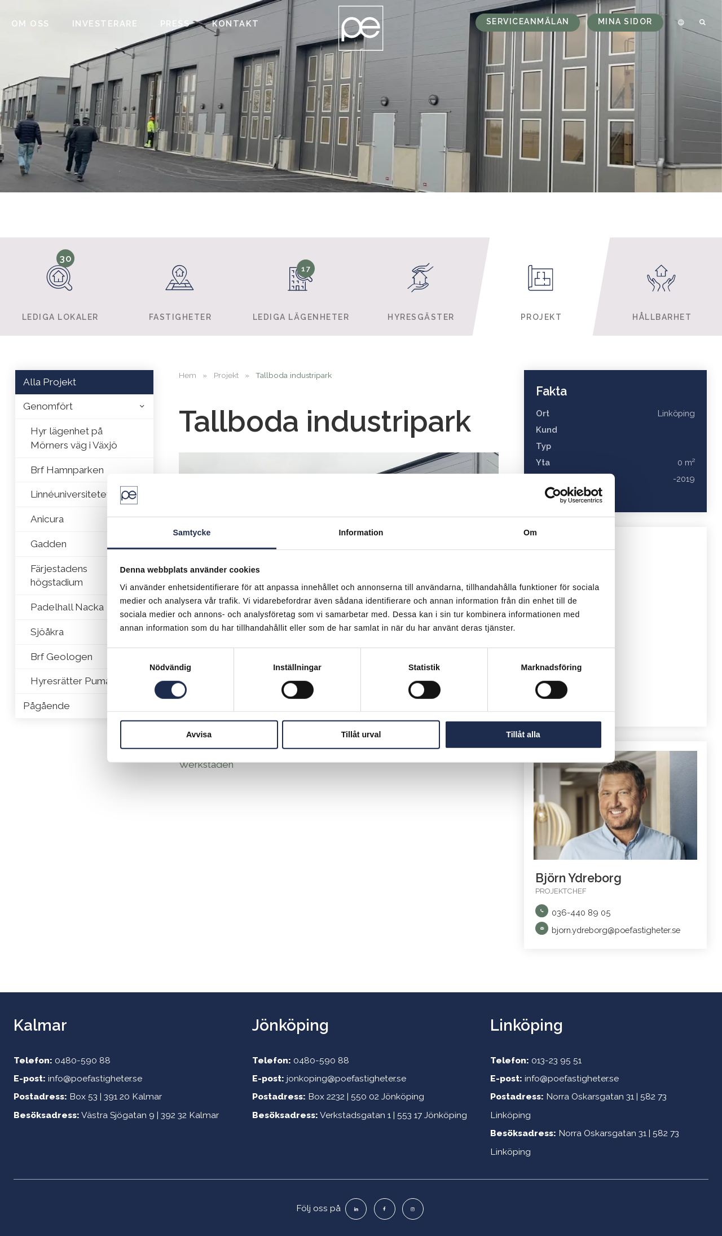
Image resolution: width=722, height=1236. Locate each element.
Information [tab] (360, 532)
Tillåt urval (361, 734)
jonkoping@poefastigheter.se (346, 1078)
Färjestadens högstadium (58, 575)
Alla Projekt (49, 382)
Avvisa (199, 734)
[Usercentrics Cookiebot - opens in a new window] (553, 495)
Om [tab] (530, 532)
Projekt (542, 285)
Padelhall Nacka (67, 607)
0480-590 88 (83, 1060)
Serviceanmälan (528, 21)
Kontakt (235, 23)
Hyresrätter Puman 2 (76, 681)
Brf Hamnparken (67, 470)
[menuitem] (679, 23)
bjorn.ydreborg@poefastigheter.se (616, 930)
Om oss (30, 23)
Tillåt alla (523, 734)
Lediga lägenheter (301, 285)
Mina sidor (625, 21)
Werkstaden (206, 764)
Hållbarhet (662, 285)
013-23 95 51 (556, 1060)
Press (175, 23)
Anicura (47, 519)
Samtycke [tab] (191, 532)
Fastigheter (181, 285)
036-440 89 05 (581, 912)
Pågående (46, 705)
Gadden (48, 543)
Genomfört (48, 406)
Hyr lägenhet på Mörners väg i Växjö (73, 438)
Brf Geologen (61, 656)
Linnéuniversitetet (70, 494)
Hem (187, 375)
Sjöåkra (47, 631)
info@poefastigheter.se (95, 1078)
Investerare (105, 23)
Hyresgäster (421, 285)
